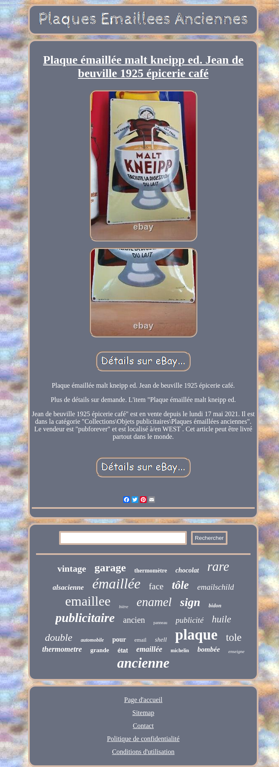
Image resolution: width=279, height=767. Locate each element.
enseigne (236, 651)
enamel (154, 602)
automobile (92, 640)
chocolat (187, 570)
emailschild (215, 587)
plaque (196, 635)
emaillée (149, 649)
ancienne (143, 663)
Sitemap (143, 712)
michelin (179, 650)
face (156, 586)
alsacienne (68, 587)
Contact (143, 725)
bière (123, 606)
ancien (134, 619)
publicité (189, 620)
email (140, 640)
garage (110, 568)
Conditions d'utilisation (143, 751)
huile (221, 619)
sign (190, 602)
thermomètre (150, 570)
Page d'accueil (143, 699)
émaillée (116, 583)
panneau (160, 622)
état (122, 650)
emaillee (88, 601)
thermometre (62, 649)
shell (161, 639)
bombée (208, 649)
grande (99, 650)
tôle (180, 585)
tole (234, 637)
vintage (71, 568)
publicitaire (85, 617)
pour (119, 639)
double (58, 637)
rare (218, 566)
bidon (215, 605)
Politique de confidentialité (143, 738)
